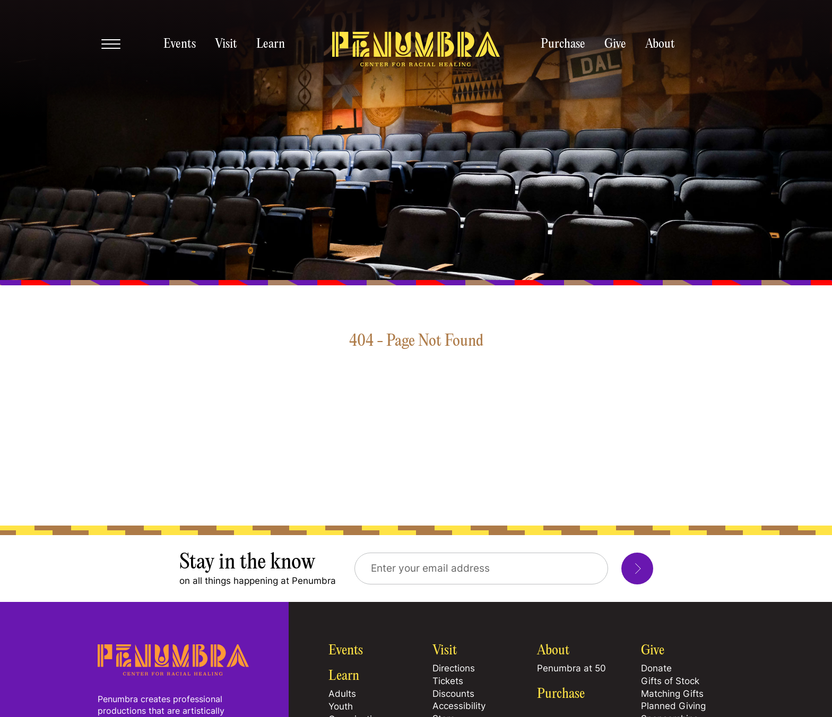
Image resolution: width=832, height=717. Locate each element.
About (660, 44)
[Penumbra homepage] (416, 50)
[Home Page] (173, 672)
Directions (453, 668)
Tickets (447, 681)
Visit (226, 44)
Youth (340, 706)
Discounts (453, 693)
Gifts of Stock (670, 681)
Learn (270, 44)
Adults (342, 693)
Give (615, 44)
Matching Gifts (672, 693)
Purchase (563, 44)
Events (179, 44)
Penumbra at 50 (571, 668)
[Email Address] (481, 568)
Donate (656, 668)
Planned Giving (673, 706)
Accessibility (459, 706)
